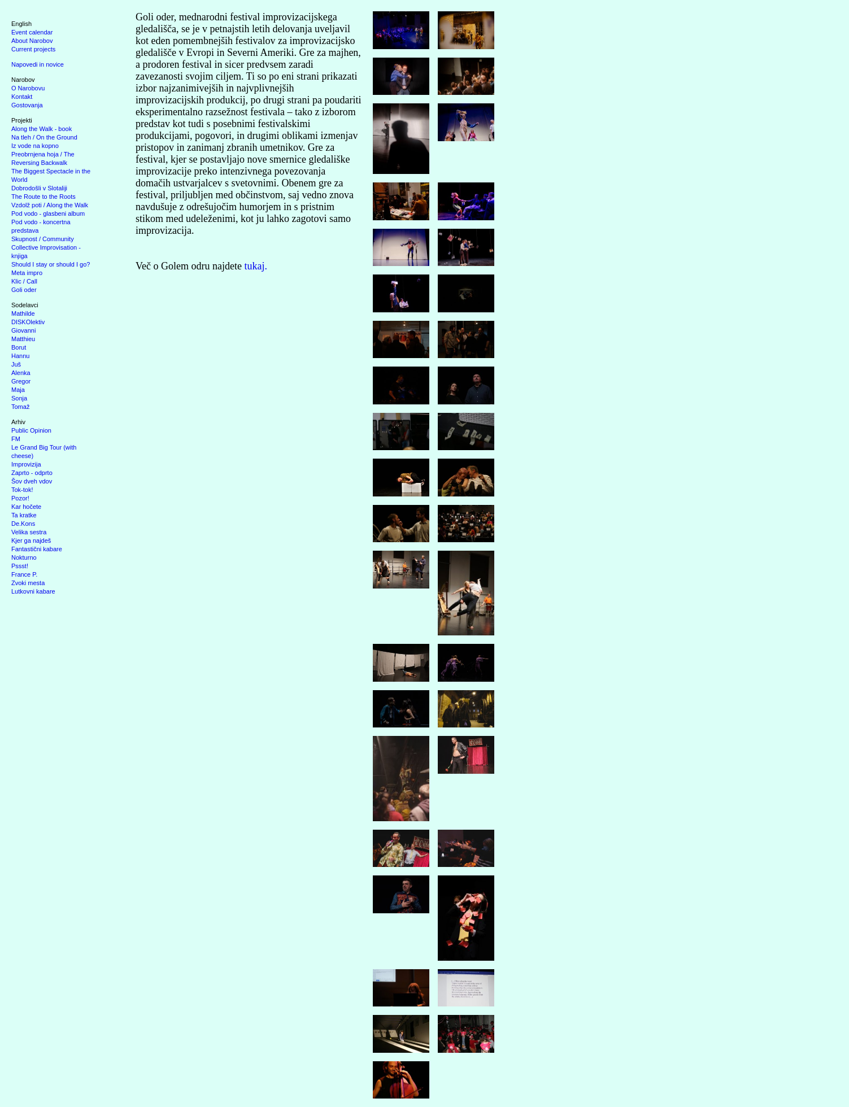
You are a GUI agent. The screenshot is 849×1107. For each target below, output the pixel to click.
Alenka (21, 372)
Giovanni (23, 330)
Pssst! (19, 566)
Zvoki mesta (28, 582)
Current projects (33, 49)
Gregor (21, 381)
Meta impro (26, 272)
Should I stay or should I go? (50, 264)
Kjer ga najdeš (31, 540)
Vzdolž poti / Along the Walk (49, 205)
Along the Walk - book (41, 128)
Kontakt (21, 96)
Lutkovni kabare (33, 591)
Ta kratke (24, 515)
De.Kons (23, 523)
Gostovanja (27, 105)
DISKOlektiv (28, 322)
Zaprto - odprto (32, 472)
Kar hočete (26, 506)
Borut (18, 347)
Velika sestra (28, 532)
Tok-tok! (22, 489)
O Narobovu (28, 88)
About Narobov (32, 40)
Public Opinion (31, 430)
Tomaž (20, 406)
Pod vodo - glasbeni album (48, 213)
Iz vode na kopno (35, 145)
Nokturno (24, 557)
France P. (24, 574)
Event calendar (32, 32)
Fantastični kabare (36, 549)
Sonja (19, 398)
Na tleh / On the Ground (44, 137)
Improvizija (26, 464)
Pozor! (20, 498)
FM (15, 438)
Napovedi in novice (37, 64)
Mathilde (23, 313)
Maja (18, 389)
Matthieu (23, 338)
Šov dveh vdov (31, 481)
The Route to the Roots (43, 196)
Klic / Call (24, 281)
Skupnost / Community (42, 239)
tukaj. (255, 266)
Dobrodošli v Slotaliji (39, 188)
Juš (16, 364)
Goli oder (24, 289)
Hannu (20, 355)
